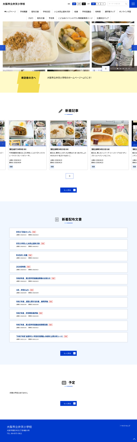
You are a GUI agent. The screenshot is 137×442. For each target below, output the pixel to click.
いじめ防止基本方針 (62, 11)
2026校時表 (21, 266)
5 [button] (129, 69)
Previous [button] (2, 48)
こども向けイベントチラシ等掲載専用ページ (75, 18)
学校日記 (46, 11)
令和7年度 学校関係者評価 (27, 313)
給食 (76, 11)
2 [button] (120, 69)
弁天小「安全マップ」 (23, 231)
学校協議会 (86, 11)
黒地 (84, 4)
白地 (79, 4)
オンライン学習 (125, 11)
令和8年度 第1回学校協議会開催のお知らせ (33, 278)
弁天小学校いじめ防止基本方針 (28, 243)
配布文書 (35, 11)
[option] (68, 46)
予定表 (51, 18)
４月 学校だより (22, 290)
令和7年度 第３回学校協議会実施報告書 (32, 324)
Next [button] (134, 48)
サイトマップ (125, 425)
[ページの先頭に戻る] (134, 439)
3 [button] (123, 69)
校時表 (98, 11)
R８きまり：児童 (22, 255)
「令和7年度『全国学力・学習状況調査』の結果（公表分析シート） (39, 336)
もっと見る (67, 190)
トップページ (11, 11)
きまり (30, 18)
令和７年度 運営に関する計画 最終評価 (32, 301)
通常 (74, 4)
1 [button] (117, 69)
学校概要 (23, 11)
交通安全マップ (103, 18)
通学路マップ (110, 11)
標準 (93, 4)
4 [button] (126, 69)
